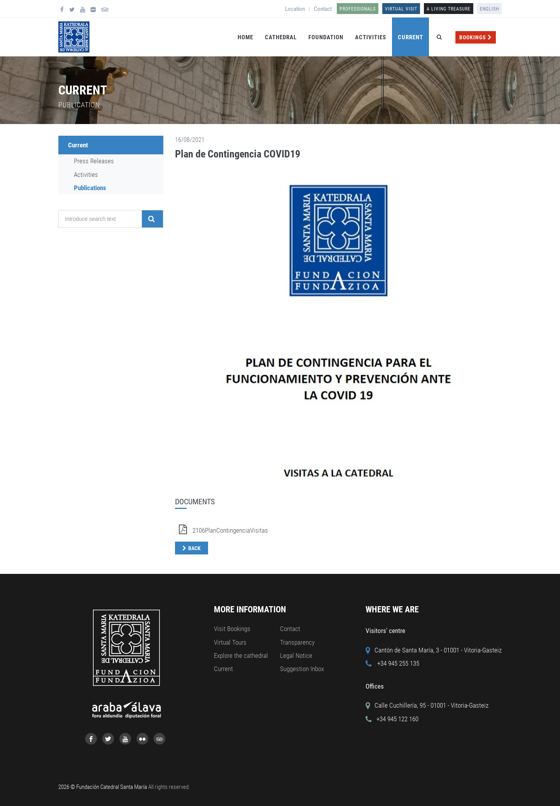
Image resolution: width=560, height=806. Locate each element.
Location (295, 8)
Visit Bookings (232, 629)
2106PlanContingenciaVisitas (221, 530)
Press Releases (94, 161)
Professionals (358, 9)
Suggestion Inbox (302, 669)
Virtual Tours (230, 642)
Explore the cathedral (241, 655)
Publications (90, 188)
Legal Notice (296, 655)
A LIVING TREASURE (449, 9)
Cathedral (281, 37)
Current (410, 37)
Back (194, 548)
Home (245, 37)
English (489, 9)
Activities (370, 37)
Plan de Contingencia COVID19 (237, 154)
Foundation (325, 37)
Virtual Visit (401, 9)
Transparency (297, 642)
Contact (323, 8)
